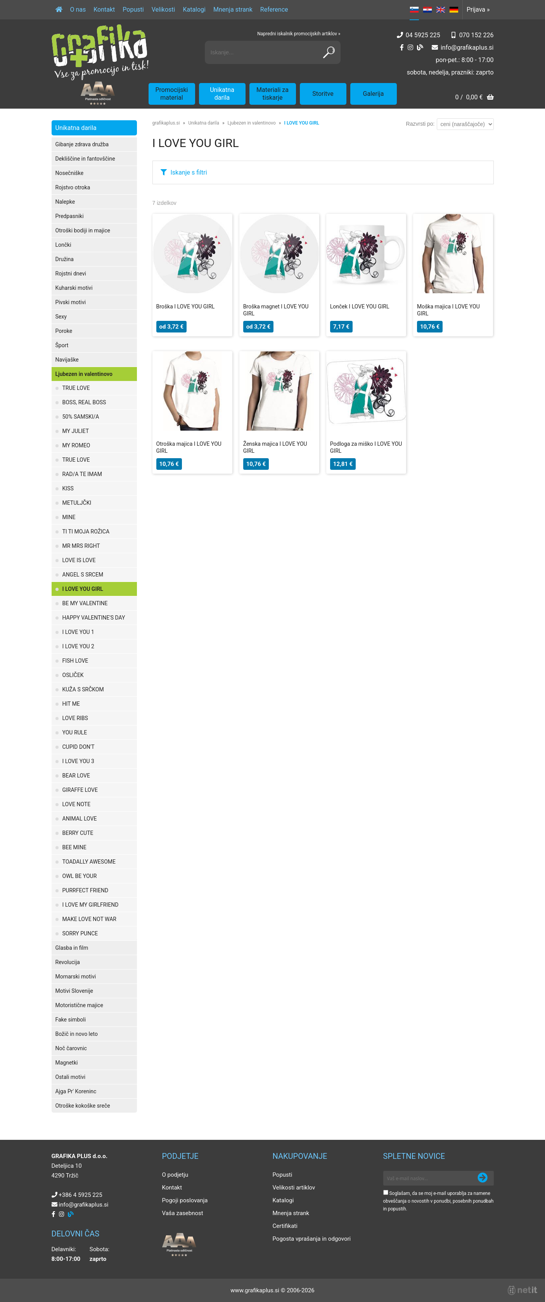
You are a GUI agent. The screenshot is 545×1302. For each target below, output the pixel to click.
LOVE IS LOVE (79, 560)
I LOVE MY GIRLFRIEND (90, 905)
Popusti (133, 9)
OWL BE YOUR (79, 876)
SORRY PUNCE (80, 933)
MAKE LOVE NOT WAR (89, 919)
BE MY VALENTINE (85, 603)
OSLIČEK (73, 675)
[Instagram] (410, 47)
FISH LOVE (75, 661)
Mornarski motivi (75, 976)
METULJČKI (77, 503)
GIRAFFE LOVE (80, 790)
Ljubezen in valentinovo (83, 374)
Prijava (478, 9)
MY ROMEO (76, 445)
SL (414, 9)
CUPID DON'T (78, 747)
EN (440, 9)
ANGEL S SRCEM (83, 574)
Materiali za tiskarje (272, 93)
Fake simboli (70, 1019)
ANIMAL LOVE (79, 818)
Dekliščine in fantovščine (85, 159)
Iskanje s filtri (189, 172)
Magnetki (66, 1063)
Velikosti (163, 9)
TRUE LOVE (76, 388)
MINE (69, 517)
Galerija (373, 93)
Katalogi (194, 9)
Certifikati (285, 1225)
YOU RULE (74, 732)
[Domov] (59, 9)
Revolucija (67, 962)
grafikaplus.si (166, 123)
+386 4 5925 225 (80, 1194)
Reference (274, 9)
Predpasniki (69, 216)
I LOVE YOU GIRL (82, 589)
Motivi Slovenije (74, 991)
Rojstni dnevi (71, 273)
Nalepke (65, 202)
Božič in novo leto (76, 1034)
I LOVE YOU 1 (78, 632)
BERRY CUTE (77, 833)
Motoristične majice (79, 1005)
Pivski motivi (70, 302)
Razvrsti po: (420, 124)
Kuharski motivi (74, 288)
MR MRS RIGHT (81, 546)
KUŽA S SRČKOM (83, 689)
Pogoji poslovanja (185, 1200)
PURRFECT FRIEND (85, 890)
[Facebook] (402, 47)
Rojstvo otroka (72, 187)
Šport (62, 345)
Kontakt (104, 9)
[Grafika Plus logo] (100, 52)
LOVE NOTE (76, 804)
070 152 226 (476, 35)
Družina (64, 259)
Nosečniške (69, 173)
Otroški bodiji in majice (82, 230)
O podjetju (175, 1174)
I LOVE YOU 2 (78, 646)
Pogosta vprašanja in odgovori (312, 1238)
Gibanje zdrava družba (82, 144)
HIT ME (71, 704)
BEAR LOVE (76, 775)
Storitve (322, 93)
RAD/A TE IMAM (82, 474)
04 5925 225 (423, 35)
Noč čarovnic (71, 1048)
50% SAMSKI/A (80, 417)
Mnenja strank (233, 9)
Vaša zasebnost (182, 1213)
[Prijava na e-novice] (482, 1178)
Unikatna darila (222, 93)
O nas (78, 9)
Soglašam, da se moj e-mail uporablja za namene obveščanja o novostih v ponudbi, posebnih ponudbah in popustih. (438, 1201)
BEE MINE (74, 847)
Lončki (63, 245)
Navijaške (67, 360)
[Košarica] (474, 98)
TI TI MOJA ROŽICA (86, 531)
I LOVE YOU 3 (78, 761)
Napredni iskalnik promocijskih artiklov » (298, 33)
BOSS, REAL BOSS (84, 402)
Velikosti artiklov (294, 1187)
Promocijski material (172, 93)
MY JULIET (75, 431)
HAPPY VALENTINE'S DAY (93, 618)
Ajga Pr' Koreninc (76, 1091)
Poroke (64, 331)
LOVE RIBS (75, 718)
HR (427, 9)
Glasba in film (71, 948)
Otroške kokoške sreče (82, 1106)
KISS (68, 488)
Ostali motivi (70, 1077)
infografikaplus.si (467, 47)
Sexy (61, 316)
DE (453, 9)
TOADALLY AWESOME (89, 862)
